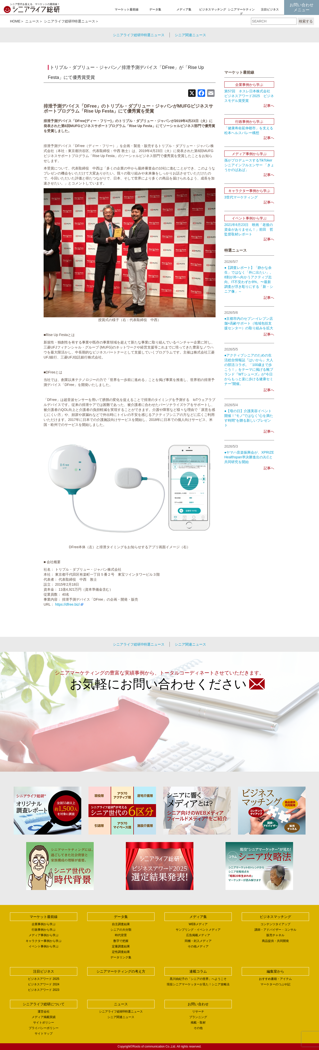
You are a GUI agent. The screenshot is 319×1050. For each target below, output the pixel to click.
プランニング (198, 1017)
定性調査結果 (121, 952)
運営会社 (44, 1011)
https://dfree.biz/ (67, 604)
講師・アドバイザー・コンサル (275, 929)
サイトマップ (44, 1033)
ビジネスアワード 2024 (43, 984)
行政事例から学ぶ (44, 929)
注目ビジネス (270, 9)
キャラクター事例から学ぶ (44, 941)
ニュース (32, 21)
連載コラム (198, 971)
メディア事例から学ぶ (44, 935)
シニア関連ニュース (190, 35)
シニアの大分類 (120, 929)
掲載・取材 (198, 1022)
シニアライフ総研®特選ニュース (69, 21)
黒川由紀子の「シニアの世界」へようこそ (198, 979)
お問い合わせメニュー (302, 7)
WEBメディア (198, 924)
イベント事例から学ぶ (44, 946)
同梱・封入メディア (198, 941)
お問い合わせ (198, 1004)
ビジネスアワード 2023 (43, 990)
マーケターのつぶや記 (275, 984)
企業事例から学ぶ (44, 924)
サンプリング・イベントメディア (198, 929)
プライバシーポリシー (44, 1028)
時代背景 (121, 935)
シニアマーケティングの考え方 (241, 14)
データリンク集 (120, 957)
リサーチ (198, 1011)
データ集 (155, 9)
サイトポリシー (43, 1022)
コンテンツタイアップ (275, 924)
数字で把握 (120, 941)
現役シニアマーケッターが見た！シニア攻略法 (198, 984)
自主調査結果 (121, 924)
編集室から (275, 971)
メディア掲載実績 (44, 1017)
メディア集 (183, 9)
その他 (198, 1028)
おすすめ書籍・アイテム (275, 979)
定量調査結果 (121, 946)
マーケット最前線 (127, 9)
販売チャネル (275, 935)
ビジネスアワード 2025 (43, 979)
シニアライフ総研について (44, 1004)
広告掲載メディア (198, 935)
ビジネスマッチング (212, 9)
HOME (15, 21)
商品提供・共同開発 (275, 941)
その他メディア (198, 946)
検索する (306, 21)
